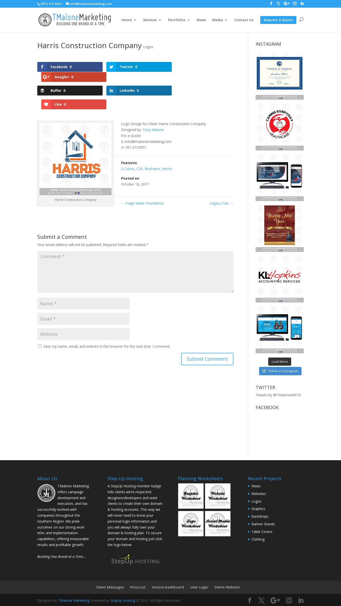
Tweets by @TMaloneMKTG (278, 395)
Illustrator (152, 144)
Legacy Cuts (221, 179)
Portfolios (176, 20)
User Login (199, 587)
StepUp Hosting (122, 600)
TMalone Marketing (73, 600)
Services (150, 20)
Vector (167, 144)
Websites (258, 493)
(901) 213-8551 (51, 4)
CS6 (139, 144)
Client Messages (110, 587)
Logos (148, 46)
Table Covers (261, 531)
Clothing (258, 539)
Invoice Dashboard (168, 587)
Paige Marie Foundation (142, 179)
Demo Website (227, 587)
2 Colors (127, 144)
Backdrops (259, 516)
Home (127, 20)
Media (217, 20)
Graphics (258, 508)
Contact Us (243, 20)
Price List (138, 587)
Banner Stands (263, 524)
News (201, 20)
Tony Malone (153, 105)
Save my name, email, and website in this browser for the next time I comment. (106, 322)
